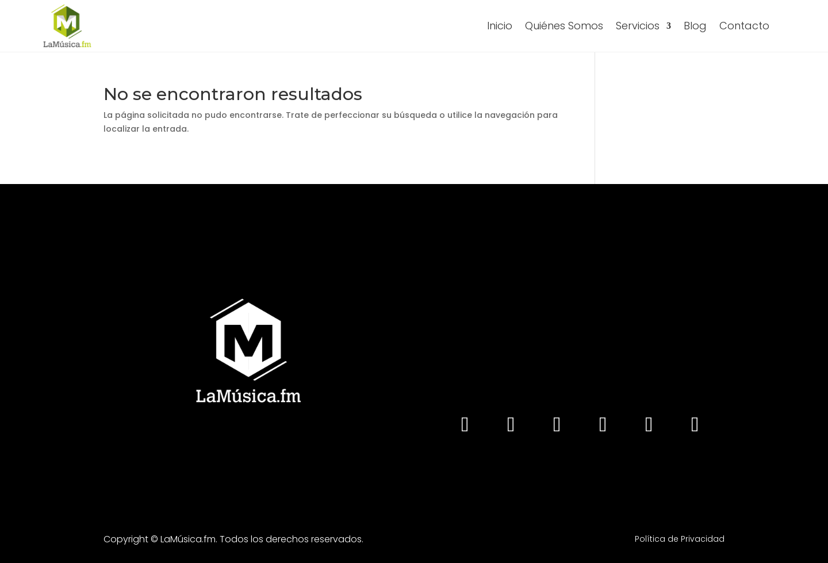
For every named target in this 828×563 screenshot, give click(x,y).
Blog (695, 25)
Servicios (638, 25)
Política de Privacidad (679, 539)
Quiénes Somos (564, 25)
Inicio (499, 25)
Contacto (744, 25)
